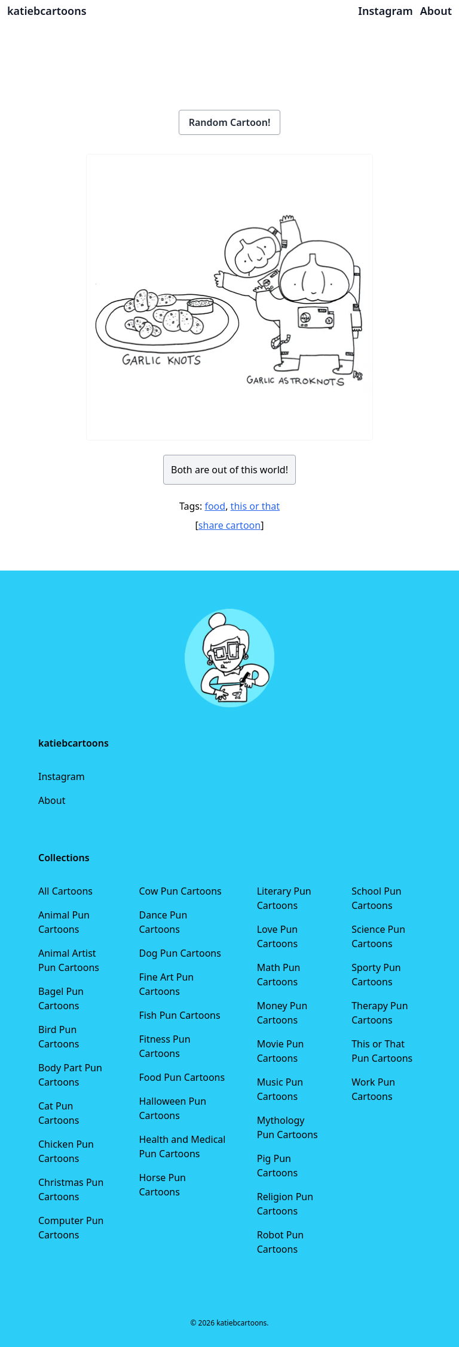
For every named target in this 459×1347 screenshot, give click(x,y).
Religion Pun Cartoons (285, 1203)
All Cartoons (65, 891)
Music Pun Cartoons (280, 1089)
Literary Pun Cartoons (284, 898)
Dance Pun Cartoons (163, 922)
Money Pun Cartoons (282, 1013)
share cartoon (229, 525)
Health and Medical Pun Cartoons (182, 1146)
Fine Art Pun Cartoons (166, 984)
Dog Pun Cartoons (180, 953)
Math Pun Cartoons (279, 974)
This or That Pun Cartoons (381, 1051)
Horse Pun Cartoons (162, 1184)
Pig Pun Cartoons (277, 1165)
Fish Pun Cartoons (180, 1015)
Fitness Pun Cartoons (165, 1046)
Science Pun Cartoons (378, 936)
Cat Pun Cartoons (58, 1113)
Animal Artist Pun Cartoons (68, 960)
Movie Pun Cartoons (280, 1051)
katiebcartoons (47, 11)
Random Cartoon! (230, 122)
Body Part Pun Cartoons (70, 1075)
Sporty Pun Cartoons (375, 974)
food (214, 506)
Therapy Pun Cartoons (379, 1013)
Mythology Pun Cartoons (287, 1127)
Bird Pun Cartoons (58, 1036)
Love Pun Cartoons (277, 936)
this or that (255, 506)
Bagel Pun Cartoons (61, 998)
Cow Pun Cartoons (180, 891)
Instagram (61, 776)
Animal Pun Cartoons (64, 922)
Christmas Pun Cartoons (70, 1189)
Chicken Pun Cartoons (66, 1151)
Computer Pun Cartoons (71, 1227)
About (51, 800)
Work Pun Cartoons (373, 1089)
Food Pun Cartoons (182, 1077)
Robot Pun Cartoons (280, 1242)
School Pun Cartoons (376, 898)
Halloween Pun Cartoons (173, 1108)
